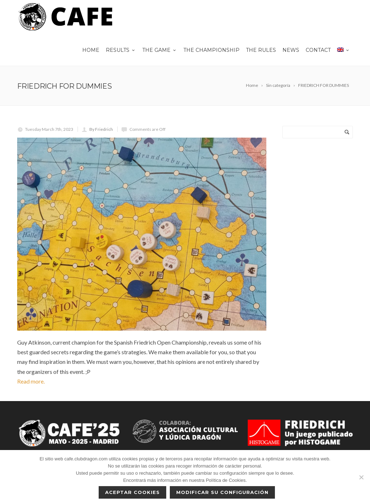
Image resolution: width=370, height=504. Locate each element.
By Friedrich (101, 129)
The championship (211, 50)
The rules (261, 50)
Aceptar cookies (132, 492)
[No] (361, 477)
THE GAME (159, 50)
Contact (318, 50)
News (290, 50)
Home (90, 50)
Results (121, 50)
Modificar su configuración (222, 492)
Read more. (31, 381)
